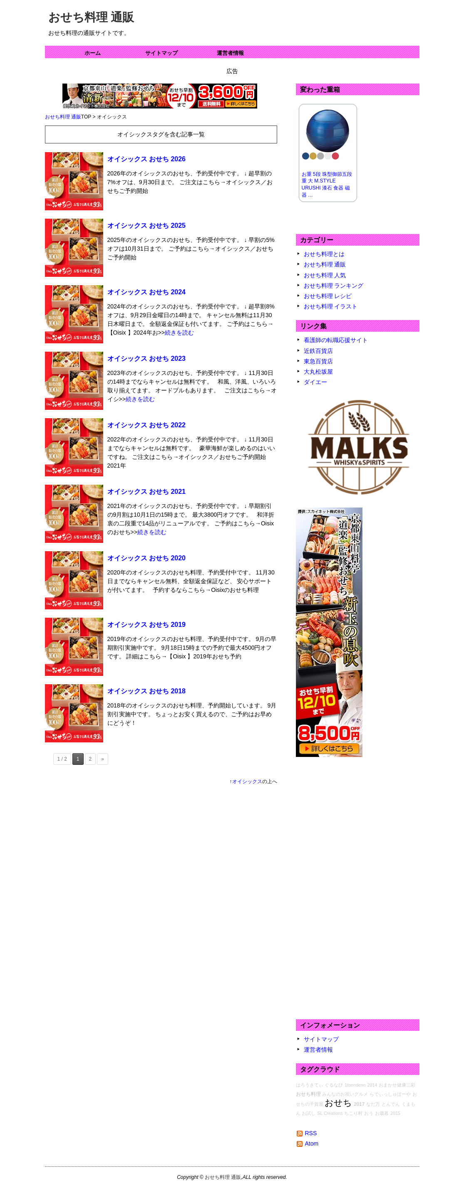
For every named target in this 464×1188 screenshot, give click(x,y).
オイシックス (247, 781)
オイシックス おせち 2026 (146, 159)
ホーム (92, 53)
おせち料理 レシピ (328, 296)
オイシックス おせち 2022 (146, 425)
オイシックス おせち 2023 (146, 358)
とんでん (391, 1104)
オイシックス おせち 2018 (146, 691)
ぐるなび (334, 1084)
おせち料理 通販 (91, 17)
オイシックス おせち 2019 (146, 624)
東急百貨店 (318, 361)
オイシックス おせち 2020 (146, 558)
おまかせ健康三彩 (397, 1084)
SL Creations (329, 1113)
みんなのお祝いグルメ (345, 1094)
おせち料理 (308, 1094)
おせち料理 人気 (325, 275)
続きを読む (179, 332)
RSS (311, 1133)
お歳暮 (382, 1113)
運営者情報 (230, 53)
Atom (312, 1143)
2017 (359, 1104)
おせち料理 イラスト (331, 306)
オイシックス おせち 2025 (146, 225)
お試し (308, 1113)
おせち (338, 1103)
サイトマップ (161, 53)
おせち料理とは (324, 254)
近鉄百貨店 (318, 351)
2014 (372, 1084)
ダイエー (315, 382)
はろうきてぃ (309, 1084)
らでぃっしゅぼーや (390, 1094)
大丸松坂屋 (318, 371)
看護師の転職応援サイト (336, 340)
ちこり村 (353, 1113)
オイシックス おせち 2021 (146, 491)
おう (368, 1113)
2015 (395, 1113)
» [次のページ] (102, 759)
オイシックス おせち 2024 (146, 292)
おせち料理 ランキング (334, 285)
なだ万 (373, 1104)
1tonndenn (355, 1084)
